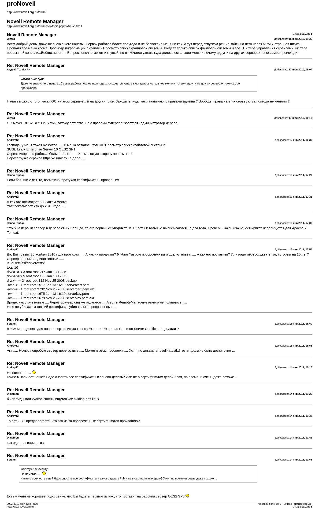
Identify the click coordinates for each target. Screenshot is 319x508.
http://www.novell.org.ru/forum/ (26, 12)
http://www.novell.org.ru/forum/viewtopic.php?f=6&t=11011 (44, 26)
